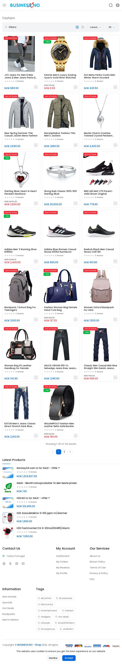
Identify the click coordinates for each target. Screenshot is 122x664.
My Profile (61, 573)
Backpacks (8, 614)
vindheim (66, 629)
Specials (7, 602)
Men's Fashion (10, 619)
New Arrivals (9, 596)
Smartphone (46, 629)
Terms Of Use (98, 567)
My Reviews (63, 567)
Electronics (45, 604)
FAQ (92, 579)
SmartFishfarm (65, 622)
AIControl (44, 598)
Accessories (64, 598)
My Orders (62, 561)
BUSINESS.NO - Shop (29, 644)
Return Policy (97, 561)
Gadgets (44, 616)
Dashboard (62, 556)
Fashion (68, 610)
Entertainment (47, 610)
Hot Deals (8, 608)
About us (95, 556)
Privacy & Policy (99, 573)
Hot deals (62, 616)
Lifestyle (44, 622)
